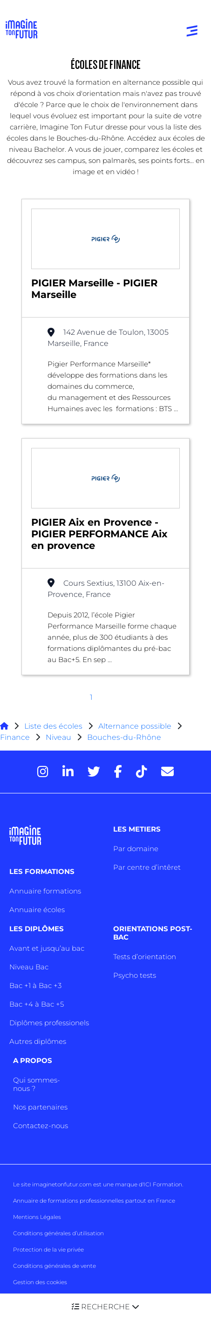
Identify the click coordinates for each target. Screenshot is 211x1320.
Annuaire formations (45, 891)
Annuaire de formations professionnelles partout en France (94, 1200)
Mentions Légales (37, 1216)
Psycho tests (134, 975)
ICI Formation (162, 1184)
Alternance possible (134, 726)
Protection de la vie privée (48, 1249)
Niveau (59, 737)
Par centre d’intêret (147, 867)
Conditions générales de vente (54, 1265)
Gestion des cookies (40, 1282)
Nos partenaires (40, 1107)
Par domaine (135, 848)
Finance (15, 737)
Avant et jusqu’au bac (46, 948)
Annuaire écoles (37, 909)
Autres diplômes (37, 1041)
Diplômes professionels (49, 1022)
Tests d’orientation (144, 956)
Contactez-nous (40, 1125)
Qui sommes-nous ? (36, 1084)
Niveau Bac (28, 966)
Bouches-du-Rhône (124, 737)
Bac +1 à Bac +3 (35, 985)
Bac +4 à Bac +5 (36, 1004)
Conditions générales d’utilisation (58, 1233)
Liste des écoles (53, 726)
